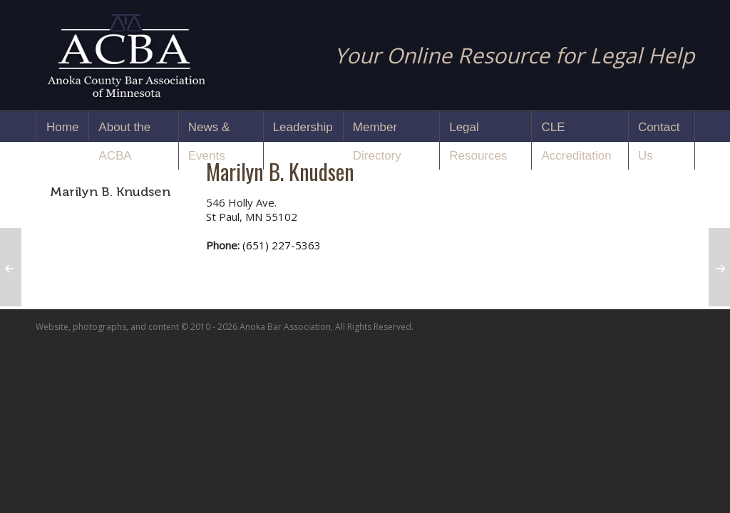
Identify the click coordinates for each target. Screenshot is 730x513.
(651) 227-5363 (281, 245)
